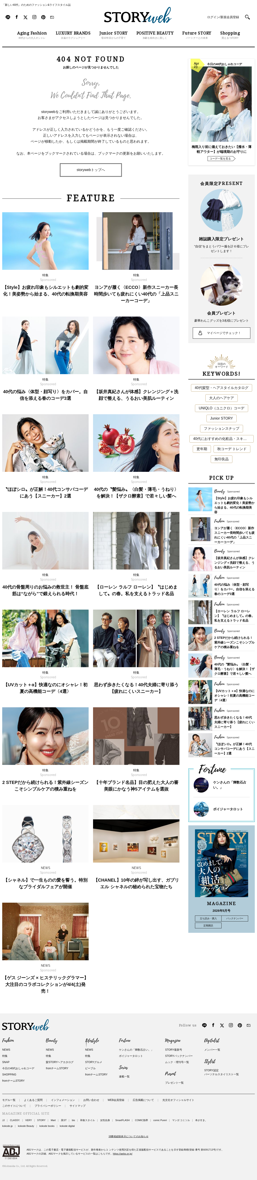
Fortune (124, 1040)
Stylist (209, 1061)
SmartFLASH (122, 1120)
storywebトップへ (91, 170)
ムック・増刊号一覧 (177, 1062)
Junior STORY (221, 418)
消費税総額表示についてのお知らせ (128, 1136)
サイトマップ (78, 1105)
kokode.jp (7, 1126)
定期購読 (208, 925)
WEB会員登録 (116, 1100)
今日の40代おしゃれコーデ (18, 1068)
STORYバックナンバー (179, 1056)
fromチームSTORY (13, 1080)
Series (123, 1067)
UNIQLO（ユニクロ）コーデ (221, 408)
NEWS (6, 1049)
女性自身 (105, 1120)
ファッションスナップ (221, 428)
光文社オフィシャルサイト (178, 1100)
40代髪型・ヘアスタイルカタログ (221, 388)
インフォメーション (63, 1100)
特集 (5, 1056)
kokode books (47, 1126)
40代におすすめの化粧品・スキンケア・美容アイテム (223, 439)
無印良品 (221, 459)
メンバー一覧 (212, 1049)
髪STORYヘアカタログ (60, 1062)
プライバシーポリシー (48, 1105)
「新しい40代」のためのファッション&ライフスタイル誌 (36, 4)
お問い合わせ (91, 1100)
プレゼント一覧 (174, 1082)
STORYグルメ (93, 1062)
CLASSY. (15, 1120)
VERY (28, 1120)
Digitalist (211, 1040)
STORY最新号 (173, 1049)
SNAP (6, 1062)
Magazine (172, 1040)
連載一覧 (124, 1076)
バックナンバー (234, 918)
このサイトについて (14, 1105)
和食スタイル (87, 1120)
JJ (3, 1120)
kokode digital (67, 1126)
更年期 (202, 449)
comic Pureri (160, 1120)
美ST (63, 1120)
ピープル (90, 1068)
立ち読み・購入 (208, 918)
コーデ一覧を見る (220, 158)
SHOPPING (9, 1074)
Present (170, 1074)
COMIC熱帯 (141, 1120)
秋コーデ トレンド (232, 449)
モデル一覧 (9, 1100)
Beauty (51, 1040)
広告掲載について (143, 1100)
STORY (41, 1120)
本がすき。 (201, 1120)
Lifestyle (92, 1040)
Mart (53, 1120)
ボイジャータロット (228, 809)
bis (73, 1120)
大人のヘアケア (221, 398)
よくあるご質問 (33, 1100)
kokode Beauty (26, 1126)
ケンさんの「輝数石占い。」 (136, 1049)
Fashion (8, 1040)
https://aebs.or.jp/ (122, 1153)
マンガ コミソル (181, 1120)
